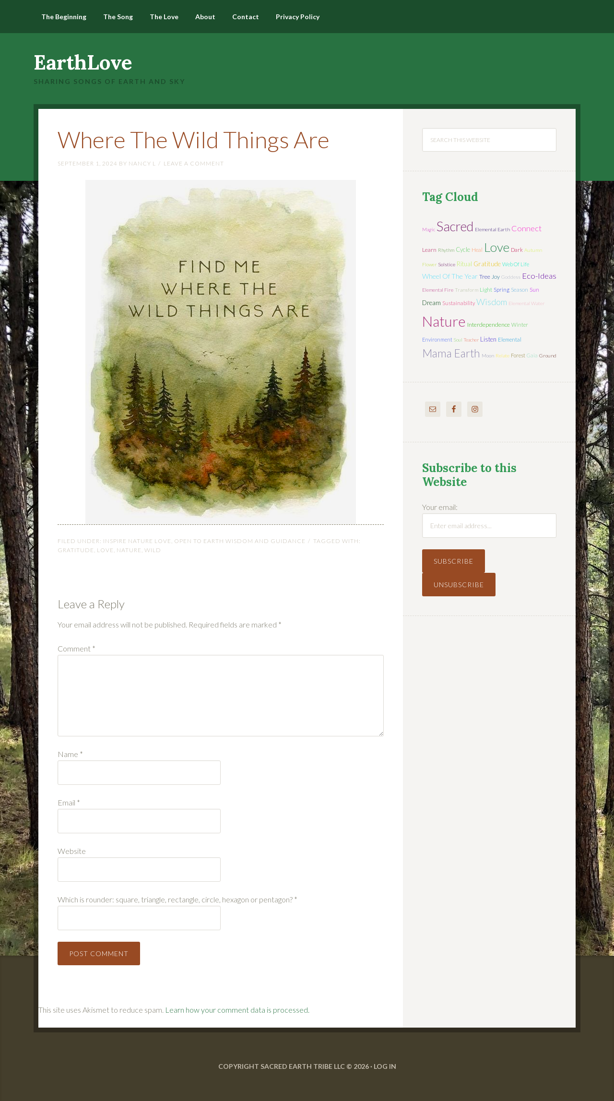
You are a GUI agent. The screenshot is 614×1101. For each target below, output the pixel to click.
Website (72, 850)
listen (488, 339)
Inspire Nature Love (137, 541)
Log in (385, 1066)
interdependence (488, 324)
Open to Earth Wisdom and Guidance (240, 541)
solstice (446, 264)
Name (70, 753)
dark (517, 250)
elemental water (526, 303)
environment (437, 339)
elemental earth (492, 229)
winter (519, 324)
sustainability (458, 303)
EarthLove (83, 62)
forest (518, 355)
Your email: (440, 506)
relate (502, 355)
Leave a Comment (194, 163)
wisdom (491, 301)
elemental (509, 339)
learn (429, 249)
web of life (515, 264)
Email (69, 802)
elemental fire (437, 290)
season (519, 289)
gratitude (76, 550)
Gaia (532, 355)
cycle (463, 249)
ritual (464, 264)
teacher (471, 340)
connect (526, 228)
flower (429, 264)
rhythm (446, 250)
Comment (76, 648)
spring (501, 289)
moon (488, 355)
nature (129, 550)
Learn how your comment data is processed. (237, 1009)
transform (466, 290)
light (486, 289)
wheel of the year (450, 276)
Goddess (510, 277)
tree (484, 276)
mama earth (451, 353)
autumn (533, 250)
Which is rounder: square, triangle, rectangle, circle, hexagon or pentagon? (177, 899)
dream (431, 303)
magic (428, 229)
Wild (152, 550)
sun (534, 289)
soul (458, 340)
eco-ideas (539, 276)
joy (496, 276)
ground (547, 355)
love (105, 550)
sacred (455, 226)
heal (477, 250)
